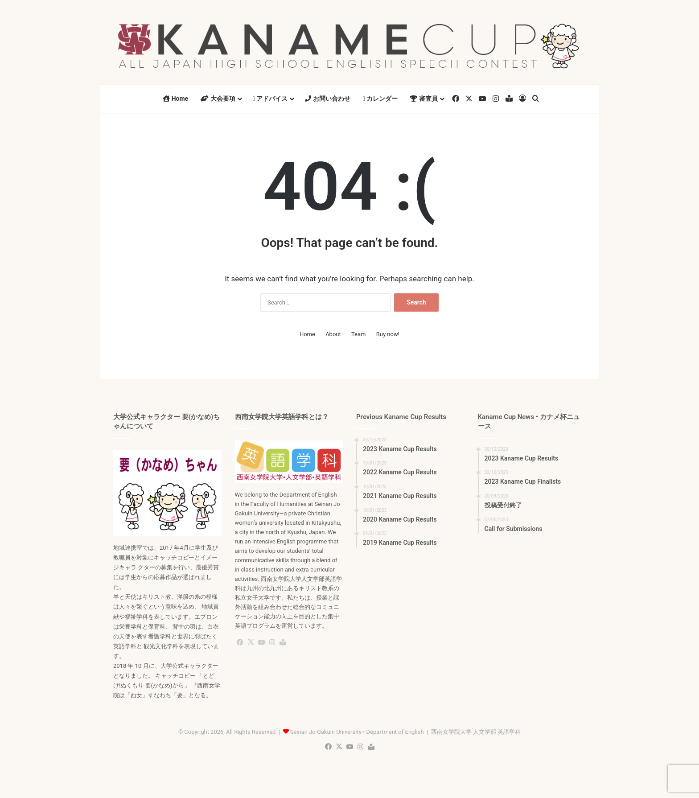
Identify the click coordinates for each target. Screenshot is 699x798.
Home (175, 98)
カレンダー (380, 98)
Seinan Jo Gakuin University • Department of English (357, 731)
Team (358, 334)
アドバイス (270, 98)
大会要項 (218, 98)
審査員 (423, 98)
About (333, 334)
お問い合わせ (327, 98)
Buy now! (387, 334)
